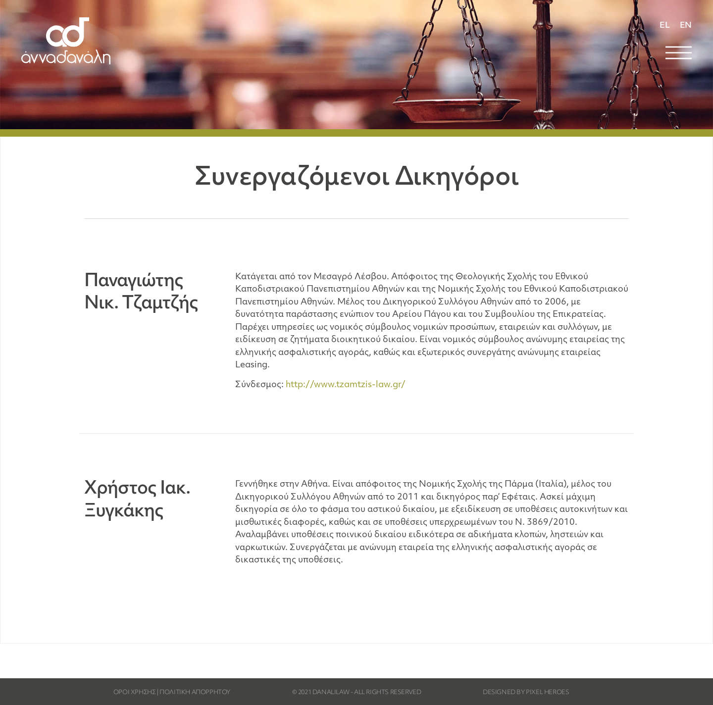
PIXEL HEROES (547, 693)
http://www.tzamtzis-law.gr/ (346, 385)
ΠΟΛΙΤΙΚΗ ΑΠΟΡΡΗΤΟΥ (194, 693)
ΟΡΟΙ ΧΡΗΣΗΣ (134, 693)
